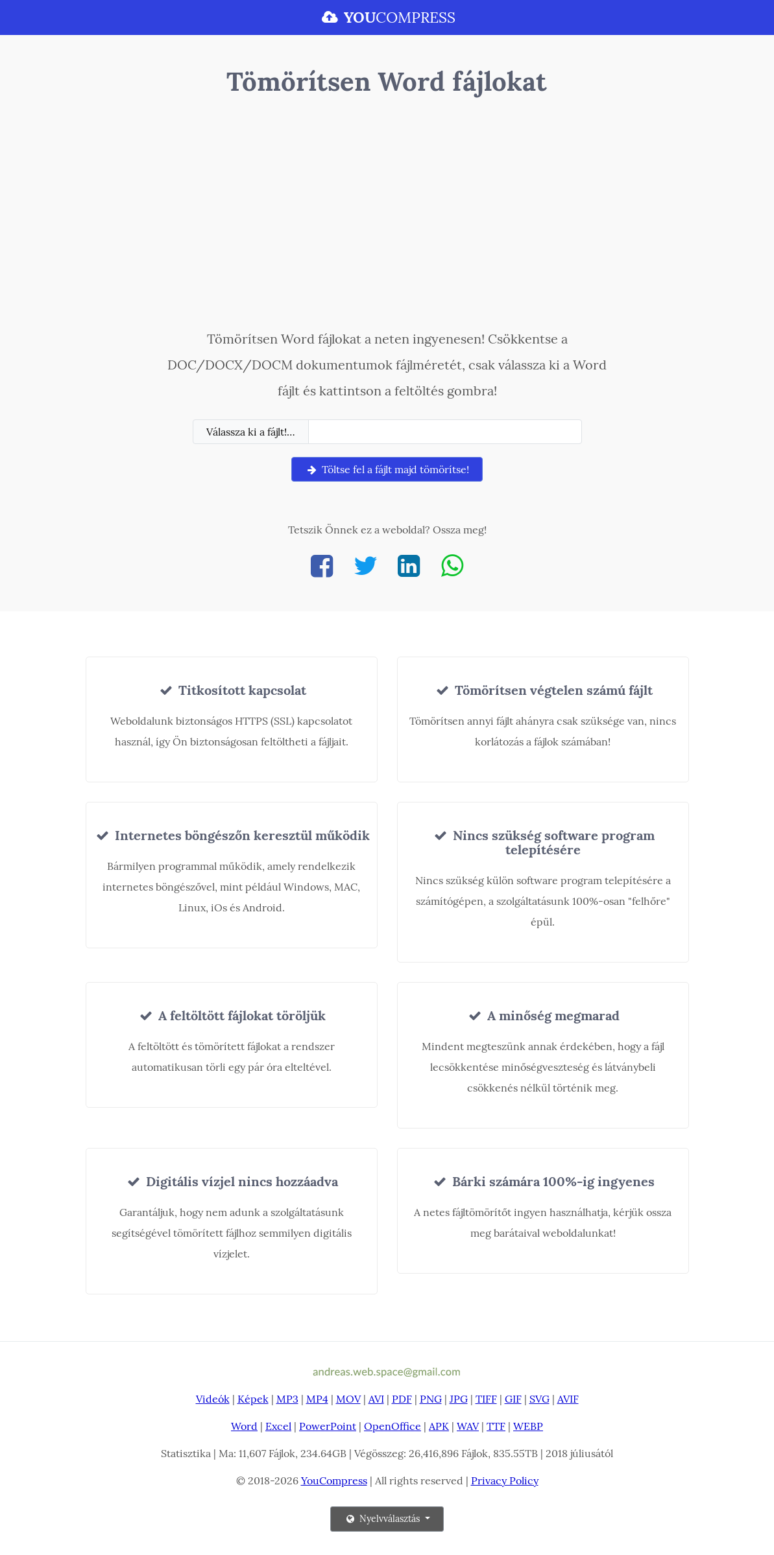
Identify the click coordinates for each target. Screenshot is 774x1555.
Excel (278, 1426)
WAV (468, 1426)
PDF (402, 1398)
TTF (496, 1426)
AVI (376, 1398)
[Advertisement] (387, 216)
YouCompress (334, 1480)
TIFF (486, 1398)
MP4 (317, 1398)
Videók (213, 1398)
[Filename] (445, 431)
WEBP (528, 1426)
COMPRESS (387, 17)
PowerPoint (327, 1426)
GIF (513, 1398)
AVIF (568, 1398)
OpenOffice (392, 1426)
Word (244, 1426)
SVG (539, 1398)
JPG (459, 1398)
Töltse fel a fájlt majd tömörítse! (387, 469)
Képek (253, 1398)
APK (439, 1426)
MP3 (287, 1398)
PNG (431, 1398)
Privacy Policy (504, 1480)
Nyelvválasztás (383, 1519)
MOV (348, 1398)
